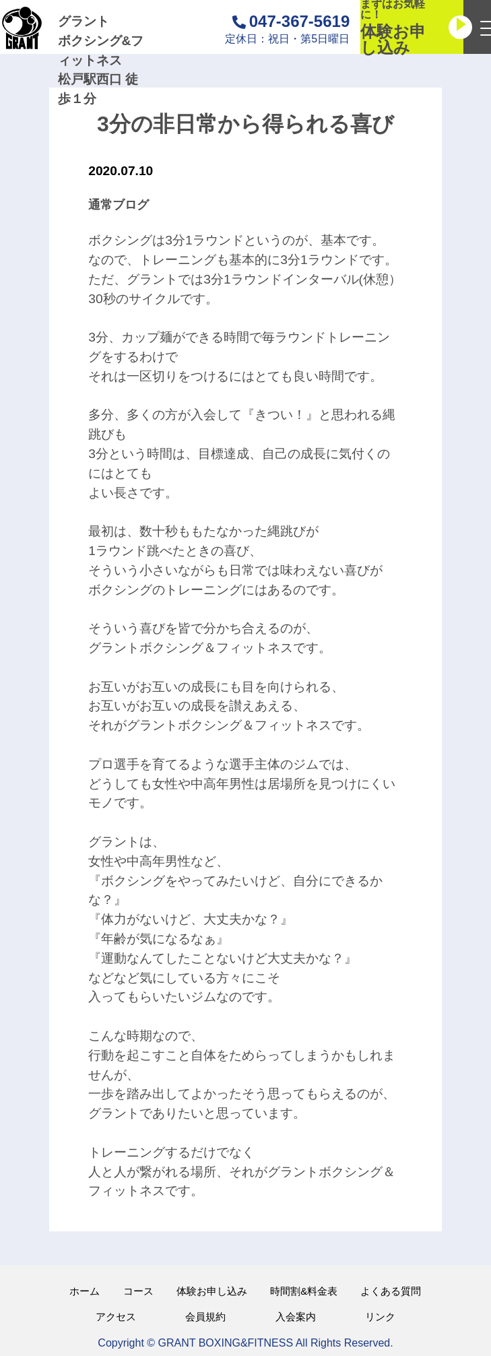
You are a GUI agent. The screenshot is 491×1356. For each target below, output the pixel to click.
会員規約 (205, 1316)
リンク (380, 1316)
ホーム (84, 1291)
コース (138, 1291)
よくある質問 (390, 1291)
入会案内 (295, 1316)
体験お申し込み (211, 1291)
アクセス (116, 1316)
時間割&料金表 (303, 1291)
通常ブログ (118, 205)
